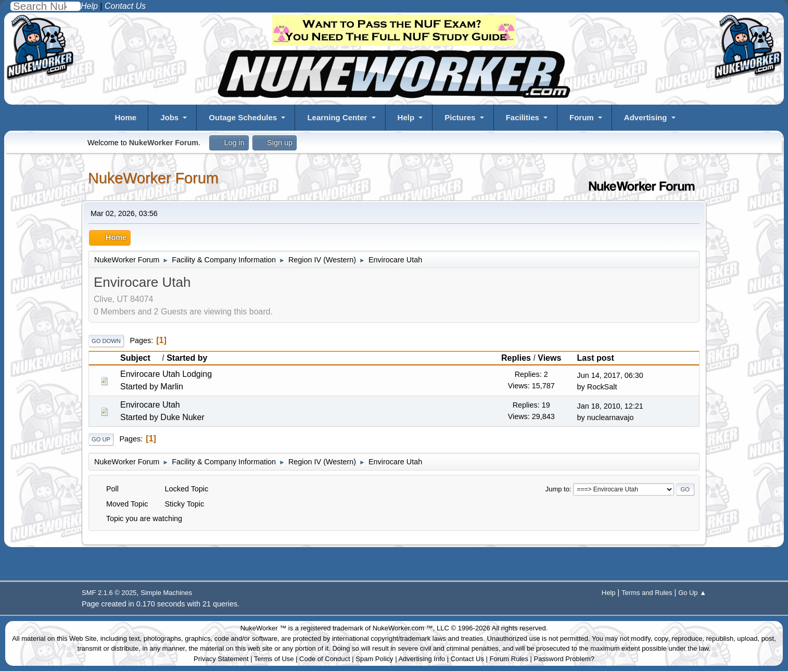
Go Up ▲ (692, 593)
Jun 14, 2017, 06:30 (610, 375)
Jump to (557, 489)
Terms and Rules (646, 593)
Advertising (645, 117)
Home (125, 117)
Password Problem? (564, 659)
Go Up (101, 439)
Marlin (171, 386)
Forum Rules (509, 659)
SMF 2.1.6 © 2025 (109, 593)
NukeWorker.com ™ (403, 628)
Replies (516, 357)
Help (406, 117)
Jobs (169, 117)
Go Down (106, 341)
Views (549, 357)
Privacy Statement (221, 659)
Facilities (522, 117)
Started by (187, 357)
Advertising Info (421, 659)
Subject (140, 357)
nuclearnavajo (610, 417)
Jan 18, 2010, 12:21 (610, 406)
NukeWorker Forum (153, 178)
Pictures (459, 117)
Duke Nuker (182, 417)
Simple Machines (166, 593)
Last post (595, 357)
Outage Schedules (243, 117)
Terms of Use (274, 659)
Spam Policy (374, 659)
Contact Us (467, 659)
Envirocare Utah (150, 404)
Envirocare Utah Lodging (166, 374)
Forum (581, 117)
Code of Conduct (324, 659)
